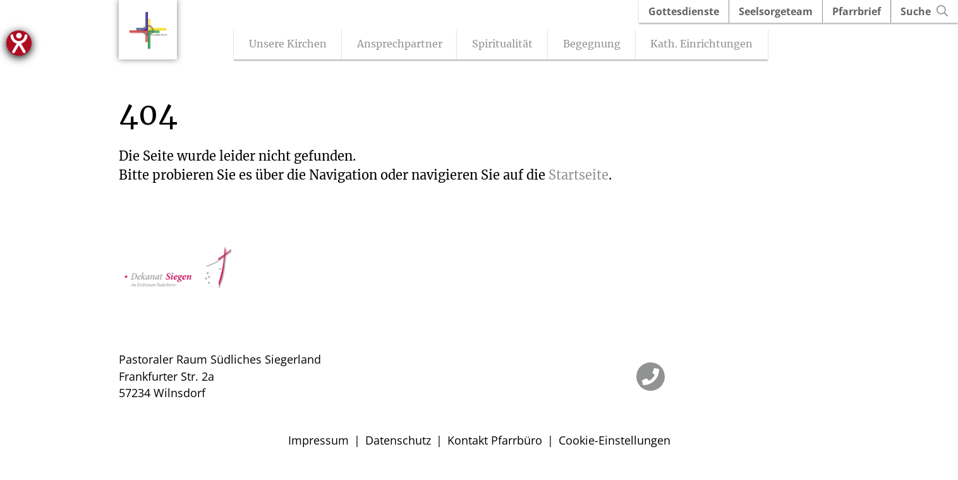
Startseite (579, 176)
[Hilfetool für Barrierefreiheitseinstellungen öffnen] (19, 43)
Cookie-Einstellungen (614, 441)
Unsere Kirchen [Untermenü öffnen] (299, 45)
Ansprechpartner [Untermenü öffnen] (410, 45)
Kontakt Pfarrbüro (494, 441)
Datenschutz (398, 441)
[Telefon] (650, 378)
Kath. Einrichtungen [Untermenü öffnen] (713, 45)
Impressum (318, 441)
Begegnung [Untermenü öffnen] (602, 45)
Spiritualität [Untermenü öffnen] (513, 45)
